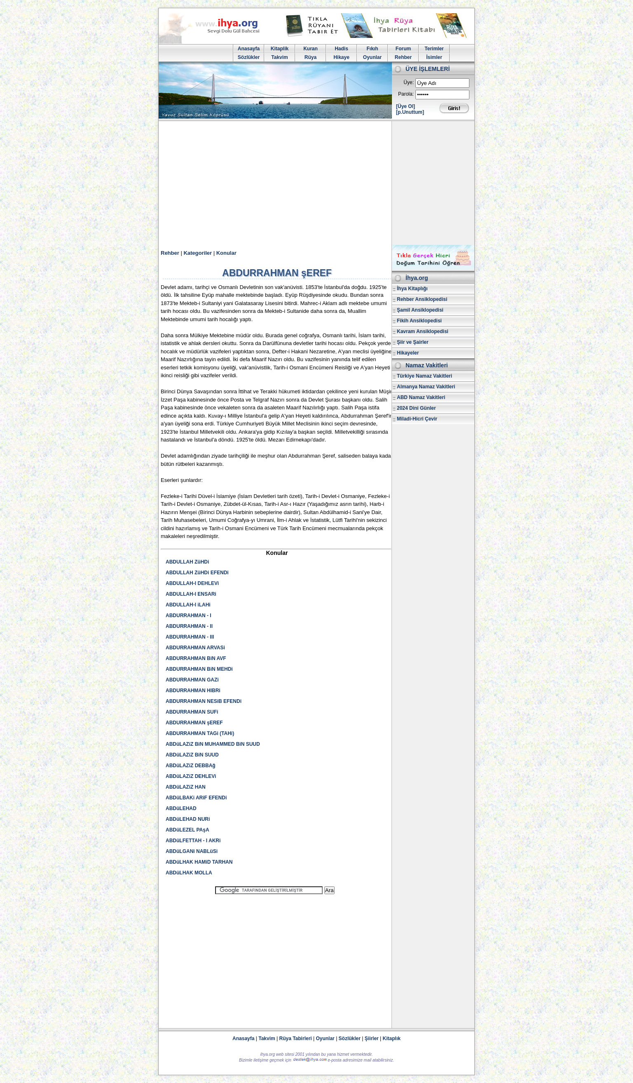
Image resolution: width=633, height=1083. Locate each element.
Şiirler (372, 1038)
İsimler (434, 57)
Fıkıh (372, 49)
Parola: (406, 94)
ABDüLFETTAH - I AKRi (193, 840)
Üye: (408, 82)
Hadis (341, 49)
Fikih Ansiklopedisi (419, 321)
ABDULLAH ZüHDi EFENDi (197, 573)
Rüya (310, 57)
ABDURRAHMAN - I (188, 615)
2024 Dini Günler (416, 408)
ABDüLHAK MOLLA (189, 873)
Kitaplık (392, 1038)
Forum (403, 49)
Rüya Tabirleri (295, 1038)
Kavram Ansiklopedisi (422, 331)
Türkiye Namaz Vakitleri (424, 376)
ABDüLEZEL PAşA (187, 830)
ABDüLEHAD (181, 808)
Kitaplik (279, 49)
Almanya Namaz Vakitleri (426, 387)
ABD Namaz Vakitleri (421, 397)
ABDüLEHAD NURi (188, 819)
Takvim (279, 57)
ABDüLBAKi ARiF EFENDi (196, 798)
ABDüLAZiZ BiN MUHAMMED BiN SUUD (213, 744)
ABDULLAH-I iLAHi (188, 605)
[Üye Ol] (405, 106)
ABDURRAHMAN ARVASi (195, 648)
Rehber (403, 57)
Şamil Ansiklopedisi (420, 310)
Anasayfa (249, 49)
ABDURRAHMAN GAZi (192, 680)
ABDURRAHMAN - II (189, 626)
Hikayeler (408, 353)
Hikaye (341, 57)
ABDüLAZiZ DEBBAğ (191, 765)
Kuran (310, 49)
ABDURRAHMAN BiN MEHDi (199, 669)
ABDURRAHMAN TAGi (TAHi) (200, 733)
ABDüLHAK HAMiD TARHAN (199, 862)
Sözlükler (249, 57)
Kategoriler (197, 253)
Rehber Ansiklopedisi (422, 299)
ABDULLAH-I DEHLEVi (192, 583)
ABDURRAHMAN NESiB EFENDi (203, 701)
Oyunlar (372, 57)
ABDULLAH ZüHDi (187, 562)
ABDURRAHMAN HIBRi (193, 690)
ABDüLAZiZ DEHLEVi (191, 776)
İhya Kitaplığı (412, 288)
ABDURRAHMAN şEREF (194, 723)
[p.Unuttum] (410, 112)
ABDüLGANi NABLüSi (192, 851)
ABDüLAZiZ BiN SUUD (192, 755)
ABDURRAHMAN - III (190, 637)
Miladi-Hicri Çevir (417, 419)
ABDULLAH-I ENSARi (191, 594)
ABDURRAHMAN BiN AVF (196, 658)
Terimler (433, 49)
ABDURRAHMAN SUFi (192, 712)
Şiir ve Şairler (413, 342)
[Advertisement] (316, 183)
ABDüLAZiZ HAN (186, 787)
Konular (226, 253)
